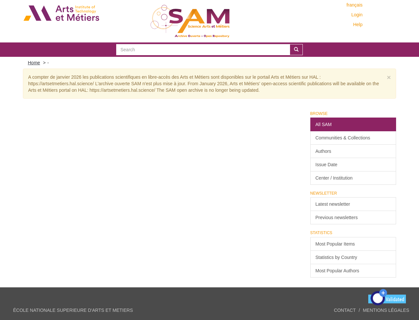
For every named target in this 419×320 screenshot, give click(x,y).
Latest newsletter (333, 204)
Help (358, 24)
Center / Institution (334, 178)
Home (34, 62)
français (354, 5)
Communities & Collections (343, 137)
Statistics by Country (336, 257)
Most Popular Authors (337, 270)
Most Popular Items (335, 244)
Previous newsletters (337, 217)
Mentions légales (386, 310)
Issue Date (326, 164)
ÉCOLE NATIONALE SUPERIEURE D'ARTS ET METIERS (73, 310)
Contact (345, 310)
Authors (323, 151)
